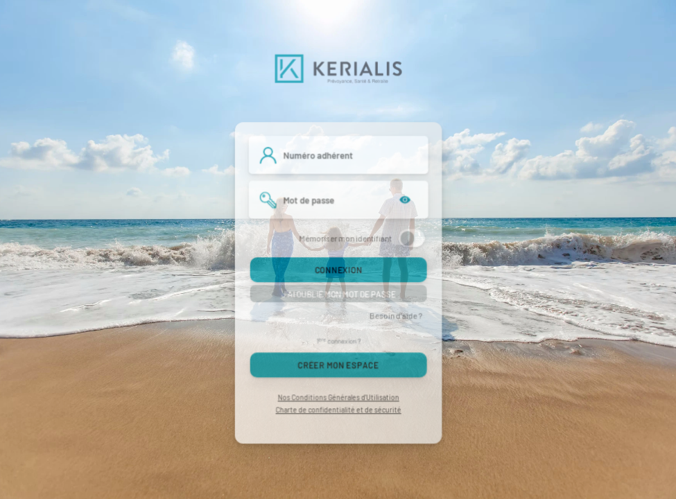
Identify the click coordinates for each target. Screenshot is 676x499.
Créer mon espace (338, 365)
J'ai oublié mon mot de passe (338, 294)
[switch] (411, 238)
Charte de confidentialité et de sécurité (338, 410)
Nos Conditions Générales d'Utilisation (338, 397)
